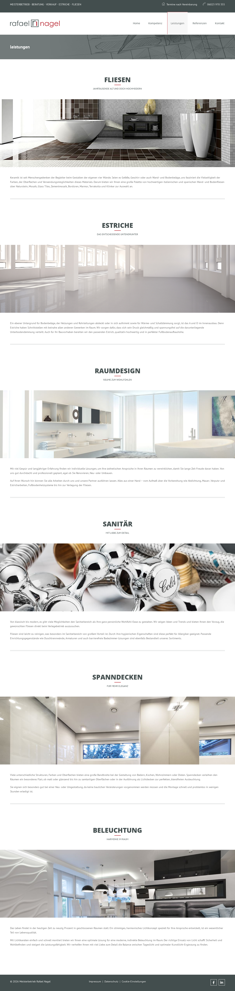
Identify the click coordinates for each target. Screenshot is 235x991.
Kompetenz (152, 23)
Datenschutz (111, 981)
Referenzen (198, 23)
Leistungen (175, 23)
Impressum (95, 981)
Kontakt (219, 23)
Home (132, 23)
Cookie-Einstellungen (134, 981)
